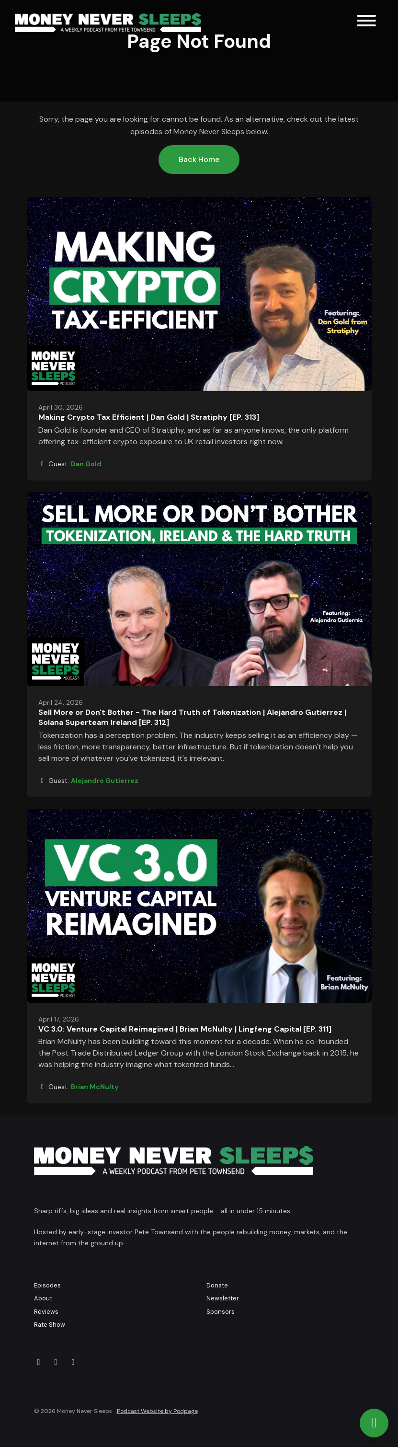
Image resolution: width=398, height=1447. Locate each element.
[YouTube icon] (56, 1362)
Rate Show (49, 1325)
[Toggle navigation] (366, 22)
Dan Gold (86, 463)
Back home (199, 159)
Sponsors (220, 1312)
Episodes (47, 1285)
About (43, 1298)
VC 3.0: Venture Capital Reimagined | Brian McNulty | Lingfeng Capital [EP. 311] (184, 1029)
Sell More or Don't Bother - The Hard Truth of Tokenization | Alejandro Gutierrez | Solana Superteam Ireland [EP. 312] (192, 717)
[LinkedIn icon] (73, 1362)
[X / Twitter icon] (39, 1362)
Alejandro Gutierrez (104, 780)
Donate (217, 1285)
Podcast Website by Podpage (157, 1411)
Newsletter (222, 1298)
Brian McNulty (94, 1086)
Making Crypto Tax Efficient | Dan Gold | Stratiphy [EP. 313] (148, 417)
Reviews (46, 1312)
